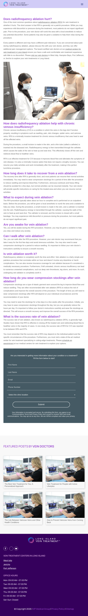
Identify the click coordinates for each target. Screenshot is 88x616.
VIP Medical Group (41, 608)
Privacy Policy (37, 414)
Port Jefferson (9, 568)
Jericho (6, 564)
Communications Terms (20, 414)
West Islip (7, 560)
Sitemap (70, 608)
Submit (41, 404)
